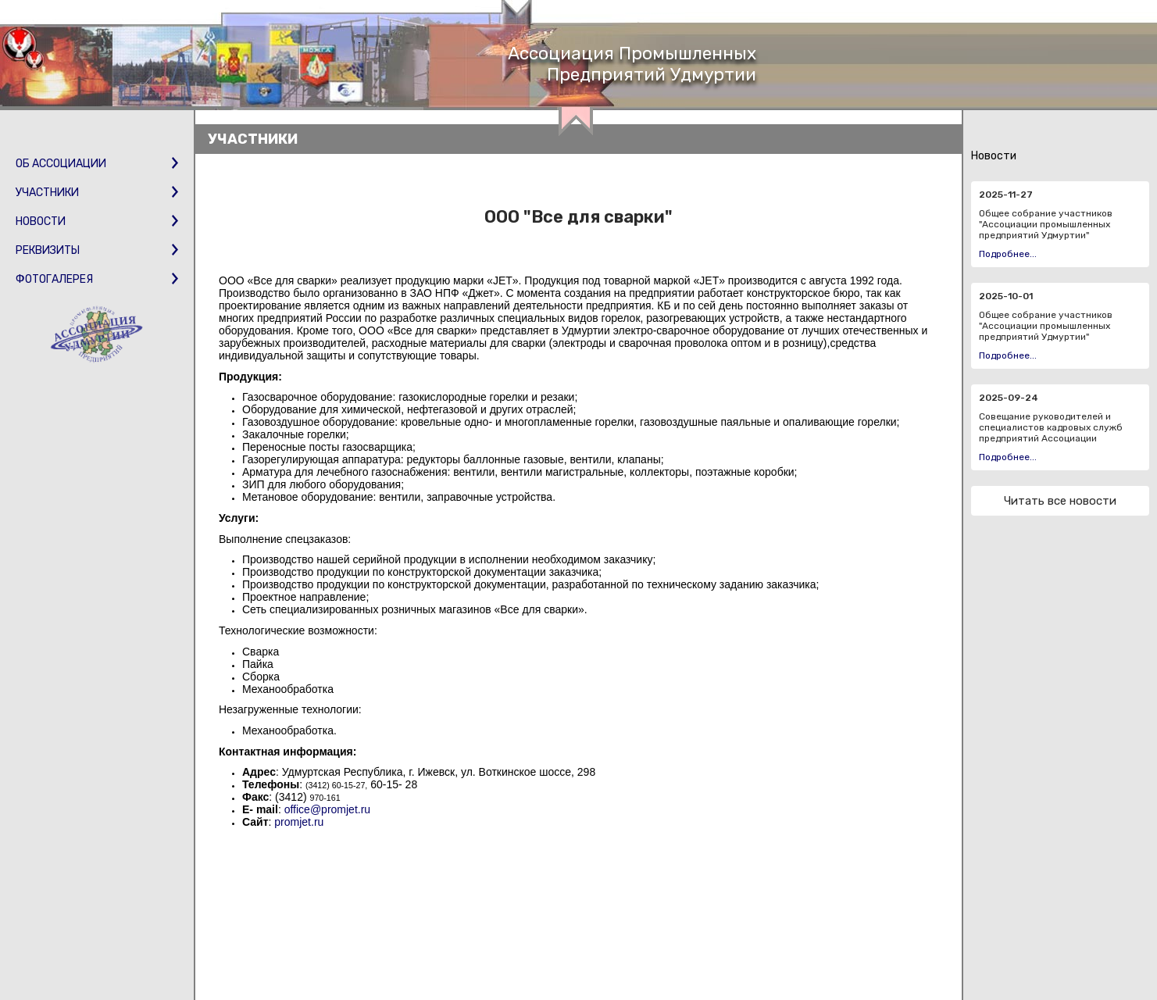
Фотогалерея (97, 279)
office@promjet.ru (327, 809)
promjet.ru (298, 822)
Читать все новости (1060, 501)
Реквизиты (97, 250)
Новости (97, 221)
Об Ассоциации (97, 163)
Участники (97, 192)
